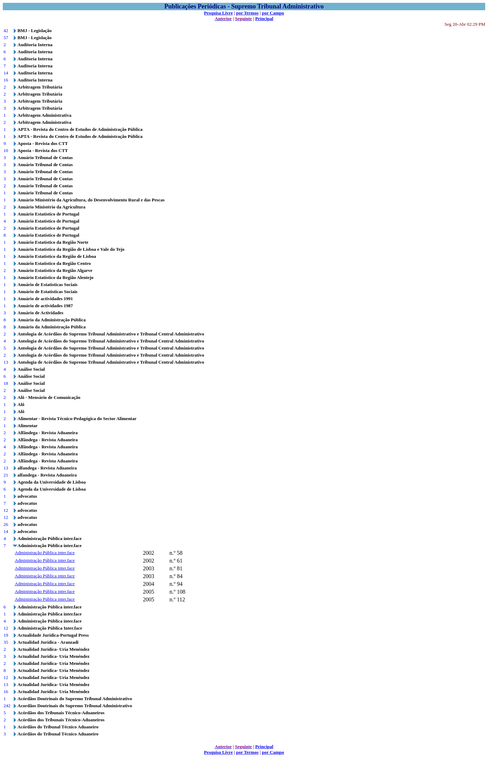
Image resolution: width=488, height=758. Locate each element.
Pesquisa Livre (218, 13)
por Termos (247, 13)
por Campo (273, 13)
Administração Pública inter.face (45, 552)
